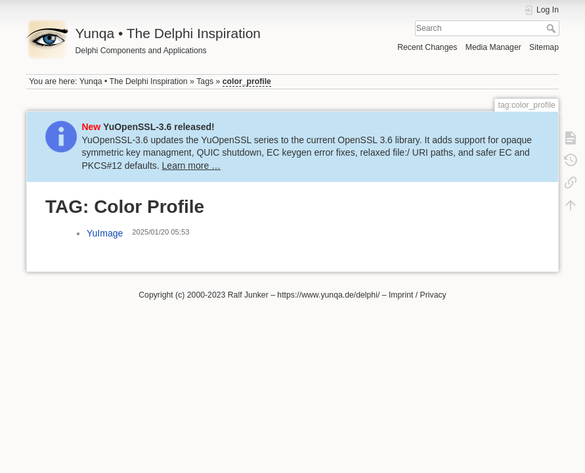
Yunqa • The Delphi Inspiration (133, 81)
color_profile (247, 81)
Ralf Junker (248, 295)
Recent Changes (427, 47)
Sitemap (544, 47)
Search (552, 28)
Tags (204, 81)
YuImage (105, 233)
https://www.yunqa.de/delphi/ (328, 295)
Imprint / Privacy (417, 295)
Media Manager (493, 47)
